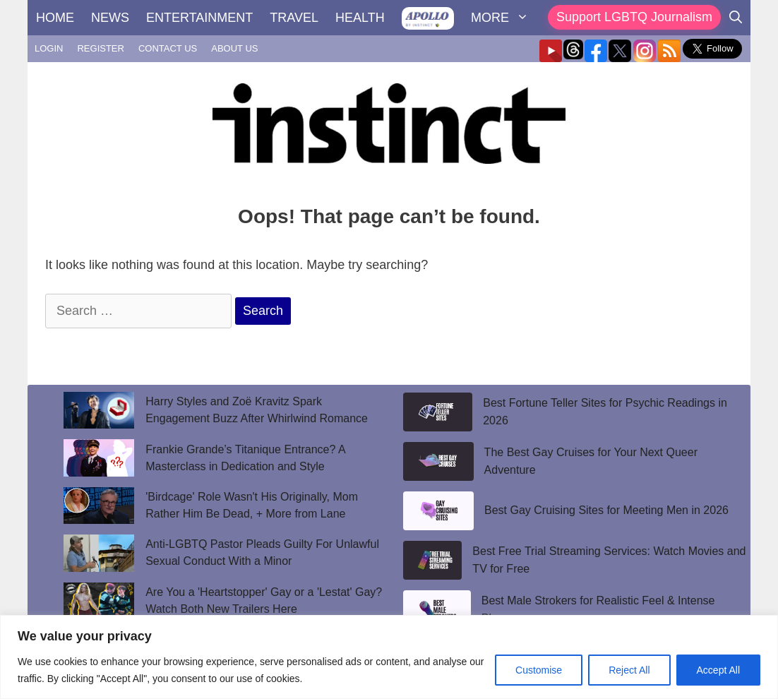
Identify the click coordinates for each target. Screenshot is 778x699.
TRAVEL (294, 18)
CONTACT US (167, 48)
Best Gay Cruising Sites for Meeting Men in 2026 (606, 510)
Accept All (718, 670)
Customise (538, 670)
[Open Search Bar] (735, 18)
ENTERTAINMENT (199, 18)
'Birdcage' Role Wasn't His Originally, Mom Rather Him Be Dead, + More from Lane (251, 505)
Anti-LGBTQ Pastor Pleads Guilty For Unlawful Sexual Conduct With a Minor (262, 552)
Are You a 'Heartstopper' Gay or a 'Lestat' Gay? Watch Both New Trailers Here (263, 600)
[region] (389, 657)
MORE (504, 18)
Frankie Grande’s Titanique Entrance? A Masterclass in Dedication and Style (245, 457)
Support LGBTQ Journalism (634, 17)
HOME (55, 18)
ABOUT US (234, 48)
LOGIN (49, 48)
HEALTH (360, 18)
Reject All (629, 670)
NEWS (110, 18)
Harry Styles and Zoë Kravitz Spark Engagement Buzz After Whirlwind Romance (256, 409)
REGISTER (100, 48)
